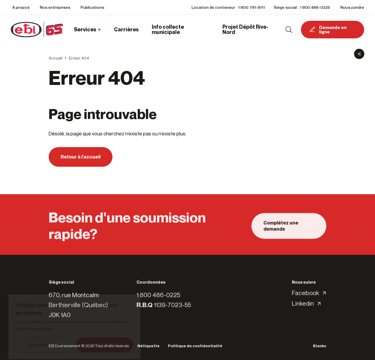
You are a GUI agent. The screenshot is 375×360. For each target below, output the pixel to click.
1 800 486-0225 (315, 7)
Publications (92, 7)
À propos (21, 7)
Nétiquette (148, 347)
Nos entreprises (55, 7)
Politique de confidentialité (195, 347)
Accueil (55, 58)
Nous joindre (352, 7)
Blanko (319, 347)
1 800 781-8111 (251, 7)
